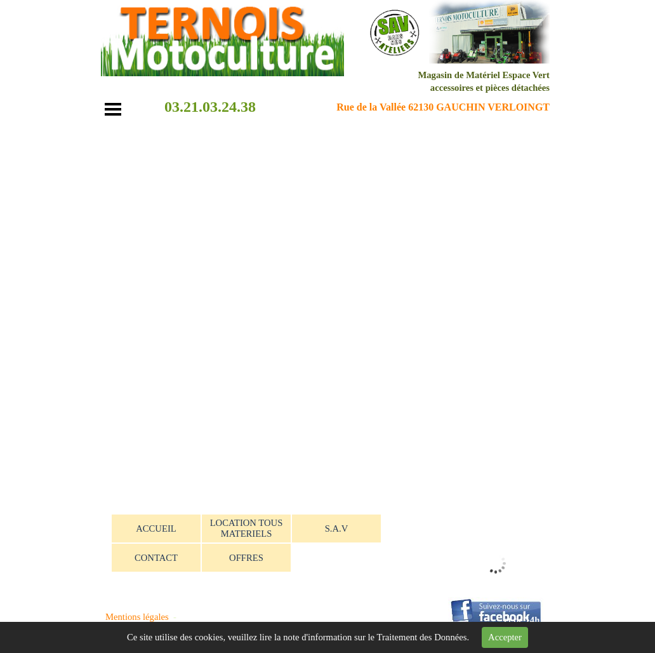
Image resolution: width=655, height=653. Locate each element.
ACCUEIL (156, 528)
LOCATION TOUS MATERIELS (246, 528)
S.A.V (336, 528)
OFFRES (246, 558)
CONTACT (156, 558)
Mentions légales (137, 617)
